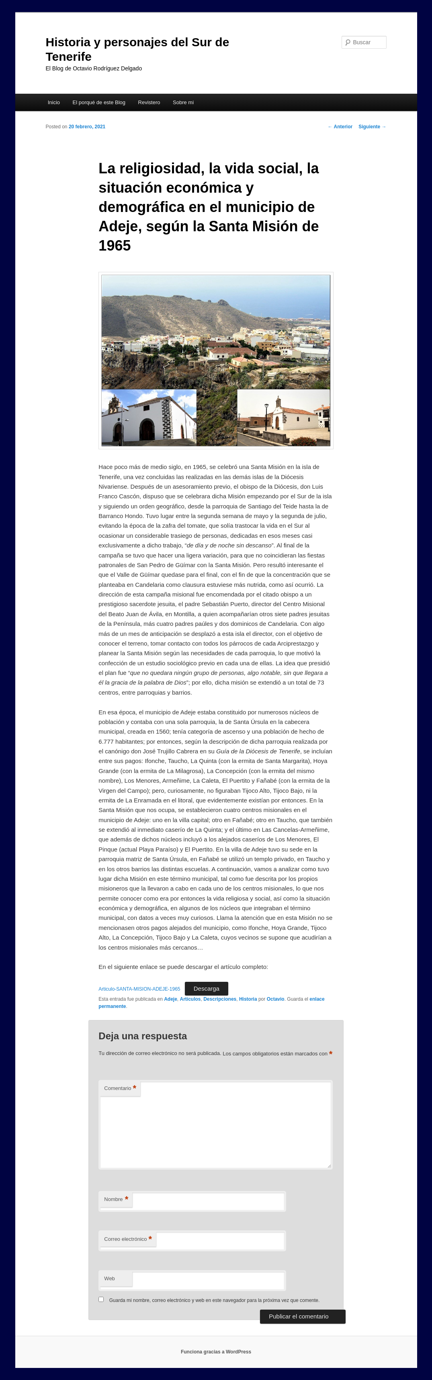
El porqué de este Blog (99, 102)
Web (109, 1278)
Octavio (276, 999)
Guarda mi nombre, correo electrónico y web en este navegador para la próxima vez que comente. (214, 1300)
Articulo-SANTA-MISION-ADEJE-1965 (139, 989)
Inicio (54, 102)
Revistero (149, 102)
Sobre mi (183, 102)
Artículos (190, 999)
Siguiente (372, 127)
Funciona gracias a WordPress (216, 1352)
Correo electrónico (128, 1239)
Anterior (340, 127)
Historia (248, 999)
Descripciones (219, 999)
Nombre (116, 1199)
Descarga (206, 988)
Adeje (170, 999)
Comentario (120, 1088)
